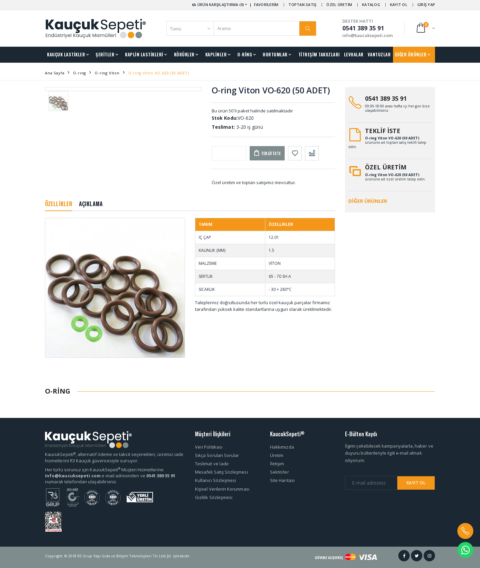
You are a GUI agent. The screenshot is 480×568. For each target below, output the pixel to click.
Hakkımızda (282, 447)
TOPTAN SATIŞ (302, 4)
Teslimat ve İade (212, 464)
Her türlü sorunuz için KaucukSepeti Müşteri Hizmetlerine (104, 470)
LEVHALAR (354, 54)
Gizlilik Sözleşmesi (213, 497)
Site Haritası (282, 480)
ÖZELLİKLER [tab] (58, 204)
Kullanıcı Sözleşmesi (215, 480)
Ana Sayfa (54, 72)
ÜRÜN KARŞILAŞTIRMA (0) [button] (217, 4)
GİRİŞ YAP (426, 4)
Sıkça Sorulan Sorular (217, 455)
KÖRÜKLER (184, 54)
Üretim (276, 455)
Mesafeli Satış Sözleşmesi (221, 472)
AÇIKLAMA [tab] (91, 204)
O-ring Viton (107, 72)
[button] (425, 28)
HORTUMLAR (275, 54)
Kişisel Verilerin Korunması (222, 489)
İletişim (277, 464)
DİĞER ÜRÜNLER (411, 54)
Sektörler (279, 472)
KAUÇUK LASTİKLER (66, 54)
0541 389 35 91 (386, 98)
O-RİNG (244, 54)
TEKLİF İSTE (382, 131)
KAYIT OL (398, 4)
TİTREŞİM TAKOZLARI (319, 54)
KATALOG (371, 4)
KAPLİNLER (216, 54)
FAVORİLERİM (266, 4)
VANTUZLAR (379, 54)
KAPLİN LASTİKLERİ (144, 54)
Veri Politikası (208, 447)
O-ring (79, 72)
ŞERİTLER (105, 54)
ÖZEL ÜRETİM (339, 4)
